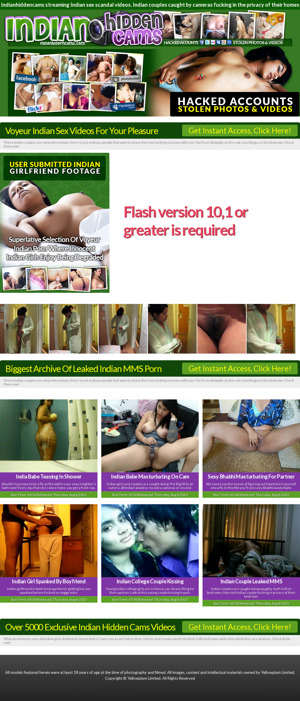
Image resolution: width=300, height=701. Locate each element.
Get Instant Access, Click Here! (240, 130)
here (169, 249)
